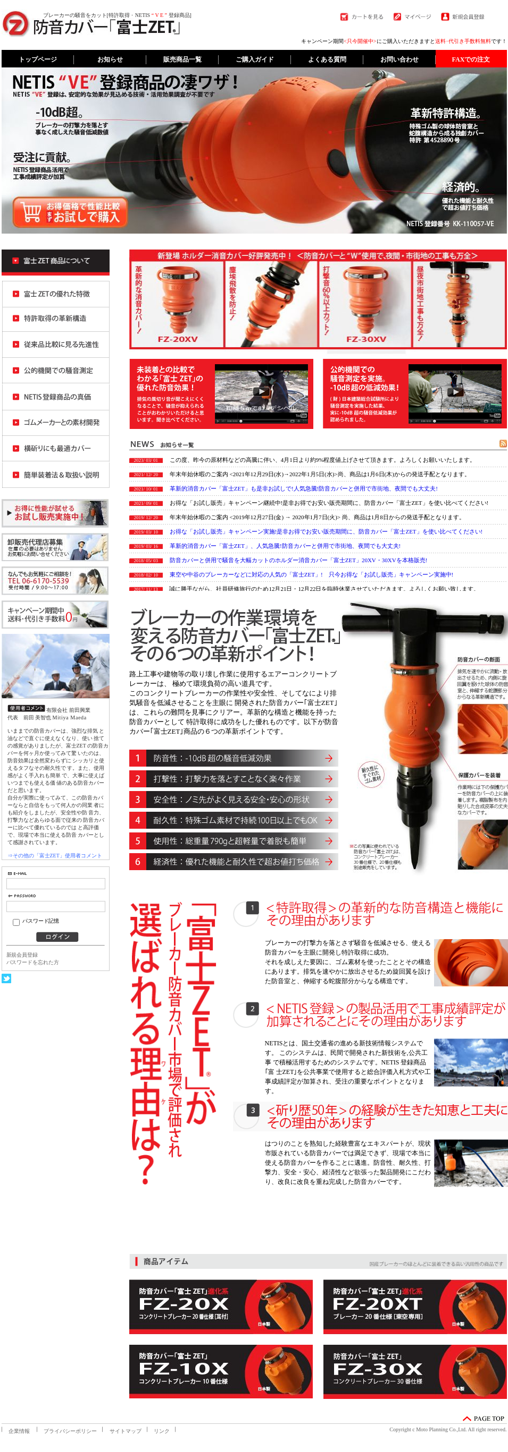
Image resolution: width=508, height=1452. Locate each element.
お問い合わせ (399, 59)
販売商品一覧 (182, 59)
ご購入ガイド (255, 59)
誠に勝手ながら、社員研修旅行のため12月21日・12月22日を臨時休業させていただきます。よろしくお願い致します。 (324, 589)
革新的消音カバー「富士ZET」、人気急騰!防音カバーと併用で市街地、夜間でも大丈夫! (285, 546)
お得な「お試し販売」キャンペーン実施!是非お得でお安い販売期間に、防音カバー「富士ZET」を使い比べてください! (326, 531)
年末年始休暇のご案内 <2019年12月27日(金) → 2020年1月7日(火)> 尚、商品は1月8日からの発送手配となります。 (317, 517)
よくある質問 (327, 59)
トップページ (38, 59)
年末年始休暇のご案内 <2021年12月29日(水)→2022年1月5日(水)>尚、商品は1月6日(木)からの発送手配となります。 (320, 474)
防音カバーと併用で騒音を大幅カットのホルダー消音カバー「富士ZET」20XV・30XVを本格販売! (299, 560)
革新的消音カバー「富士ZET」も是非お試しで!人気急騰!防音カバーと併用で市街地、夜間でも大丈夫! (304, 488)
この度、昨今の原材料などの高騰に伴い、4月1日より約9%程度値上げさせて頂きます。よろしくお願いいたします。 (323, 460)
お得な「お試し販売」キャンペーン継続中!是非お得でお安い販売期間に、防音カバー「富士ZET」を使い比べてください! (329, 503)
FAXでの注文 (471, 59)
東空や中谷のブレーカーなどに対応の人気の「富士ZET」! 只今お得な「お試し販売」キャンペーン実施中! (311, 574)
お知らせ (110, 59)
